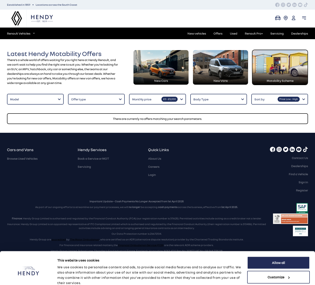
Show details (67, 276)
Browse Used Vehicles (22, 158)
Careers (153, 166)
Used (233, 33)
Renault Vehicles (21, 33)
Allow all (278, 244)
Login (152, 175)
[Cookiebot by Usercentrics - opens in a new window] (28, 276)
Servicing (277, 33)
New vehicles (196, 33)
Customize (279, 259)
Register (302, 190)
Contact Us (300, 158)
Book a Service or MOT (93, 158)
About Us (154, 158)
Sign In (303, 182)
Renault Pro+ (254, 33)
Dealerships (299, 33)
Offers (218, 33)
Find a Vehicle (298, 174)
